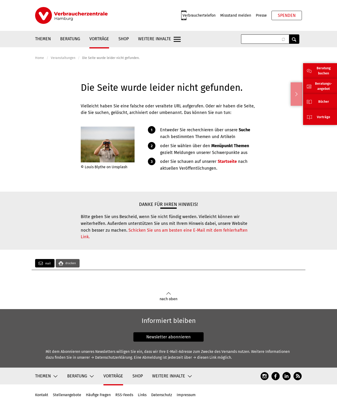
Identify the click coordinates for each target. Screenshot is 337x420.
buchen (323, 73)
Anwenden (294, 39)
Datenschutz (161, 395)
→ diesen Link (204, 357)
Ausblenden (296, 94)
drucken (70, 263)
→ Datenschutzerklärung (111, 357)
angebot (323, 89)
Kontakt (41, 395)
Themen (43, 38)
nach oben (168, 296)
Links (142, 395)
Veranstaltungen (63, 58)
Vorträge (99, 38)
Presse (261, 15)
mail (45, 263)
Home (39, 58)
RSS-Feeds (124, 395)
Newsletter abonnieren (168, 337)
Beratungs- (323, 84)
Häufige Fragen (98, 395)
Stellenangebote (67, 395)
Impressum (186, 395)
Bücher (323, 102)
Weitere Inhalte (154, 38)
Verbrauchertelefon (199, 15)
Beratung (70, 38)
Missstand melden (235, 15)
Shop (123, 38)
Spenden (287, 15)
